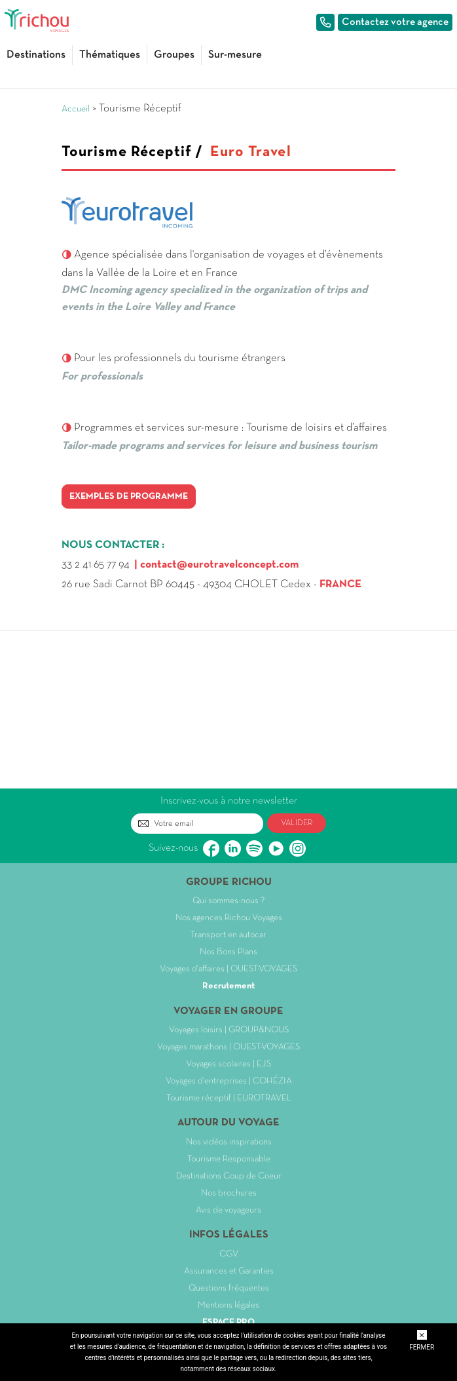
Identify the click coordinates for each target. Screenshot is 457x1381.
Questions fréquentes (229, 1288)
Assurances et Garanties (229, 1271)
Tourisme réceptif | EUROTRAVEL (228, 1098)
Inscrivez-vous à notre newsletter (228, 801)
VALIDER (297, 823)
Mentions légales (228, 1305)
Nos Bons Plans (228, 952)
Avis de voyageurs (228, 1210)
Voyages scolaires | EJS (228, 1064)
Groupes (174, 55)
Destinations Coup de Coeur (229, 1176)
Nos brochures (229, 1193)
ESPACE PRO (228, 1322)
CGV (228, 1254)
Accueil (76, 109)
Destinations (36, 55)
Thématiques (109, 55)
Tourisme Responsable (228, 1159)
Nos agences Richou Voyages (228, 918)
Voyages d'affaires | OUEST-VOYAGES (228, 969)
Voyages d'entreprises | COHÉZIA (229, 1081)
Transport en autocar (228, 935)
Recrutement (228, 986)
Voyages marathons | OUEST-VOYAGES (228, 1047)
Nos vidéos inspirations (229, 1142)
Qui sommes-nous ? (228, 901)
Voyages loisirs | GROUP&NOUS (229, 1030)
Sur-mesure (235, 55)
